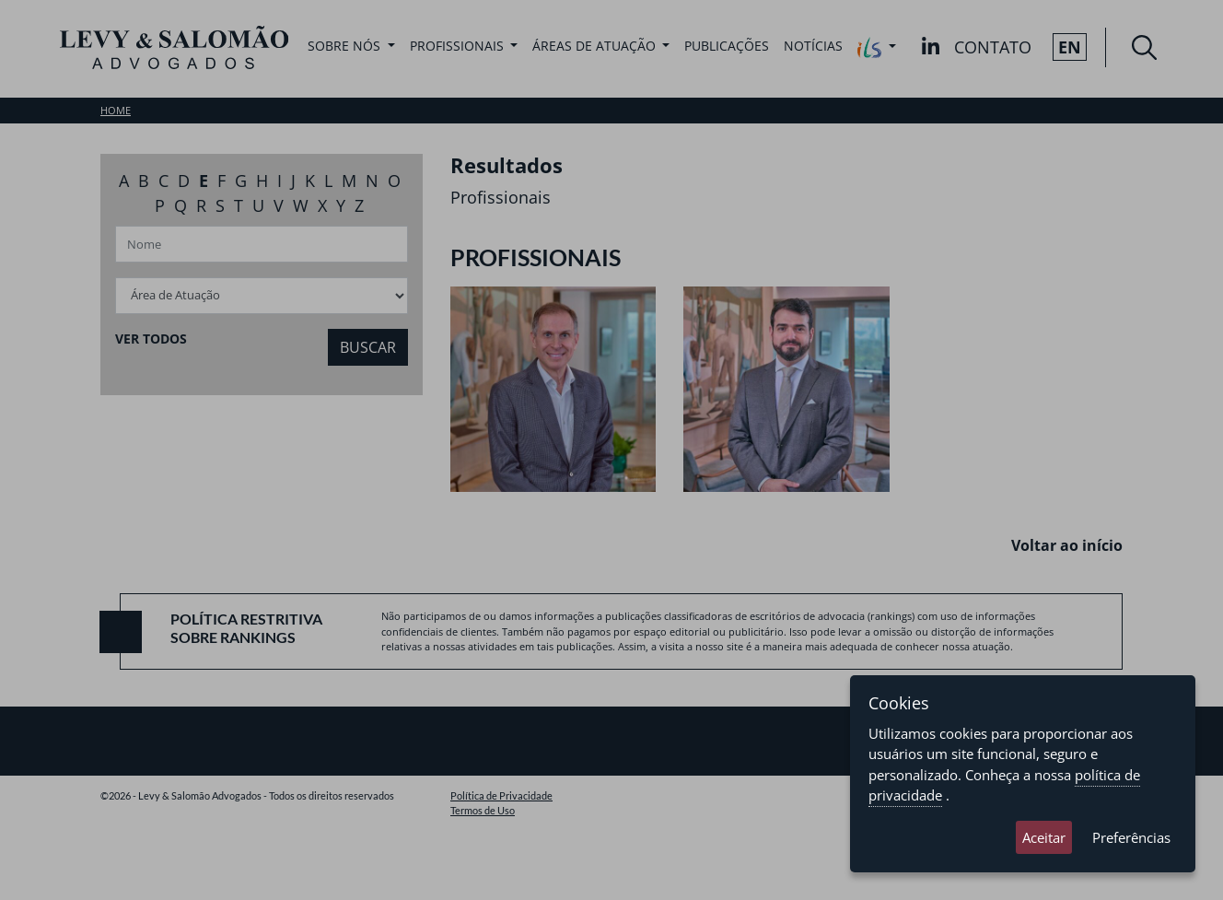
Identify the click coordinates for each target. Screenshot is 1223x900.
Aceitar (1044, 837)
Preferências (1131, 837)
